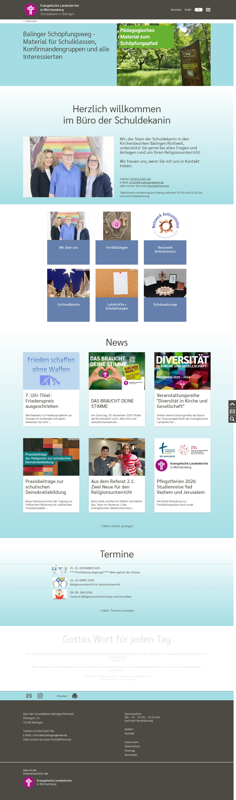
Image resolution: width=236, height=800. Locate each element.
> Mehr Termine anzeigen (117, 610)
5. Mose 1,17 (117, 660)
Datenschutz (132, 746)
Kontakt (176, 9)
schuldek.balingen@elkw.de (146, 182)
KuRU (188, 9)
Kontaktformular (158, 185)
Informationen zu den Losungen (117, 679)
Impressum (132, 742)
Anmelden (131, 754)
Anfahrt (129, 729)
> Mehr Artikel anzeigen (116, 526)
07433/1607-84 (141, 179)
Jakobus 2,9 (116, 670)
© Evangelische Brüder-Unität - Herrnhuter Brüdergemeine (116, 676)
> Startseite (30, 21)
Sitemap (130, 750)
